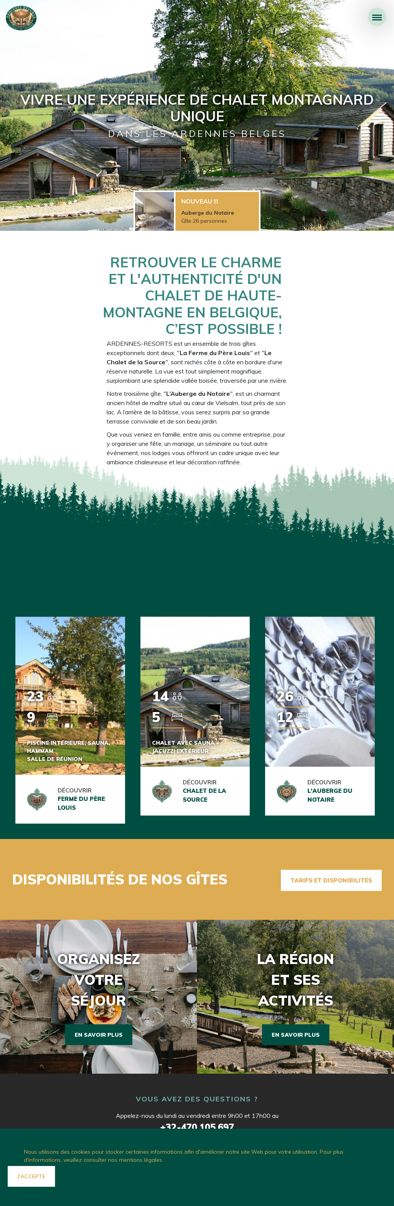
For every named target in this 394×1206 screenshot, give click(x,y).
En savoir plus (99, 1031)
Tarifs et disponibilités (331, 878)
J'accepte (31, 1176)
